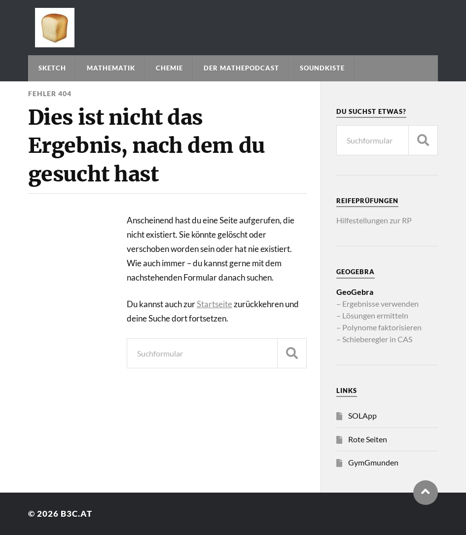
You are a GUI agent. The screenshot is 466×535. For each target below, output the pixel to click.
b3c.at (76, 513)
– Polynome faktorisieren (379, 327)
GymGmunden (373, 462)
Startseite (214, 304)
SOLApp (362, 415)
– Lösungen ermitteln (372, 315)
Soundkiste (322, 68)
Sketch (52, 68)
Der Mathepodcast (241, 68)
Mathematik (111, 68)
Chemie (169, 68)
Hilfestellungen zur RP (374, 220)
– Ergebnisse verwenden (377, 303)
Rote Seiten (367, 439)
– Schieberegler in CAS (374, 339)
